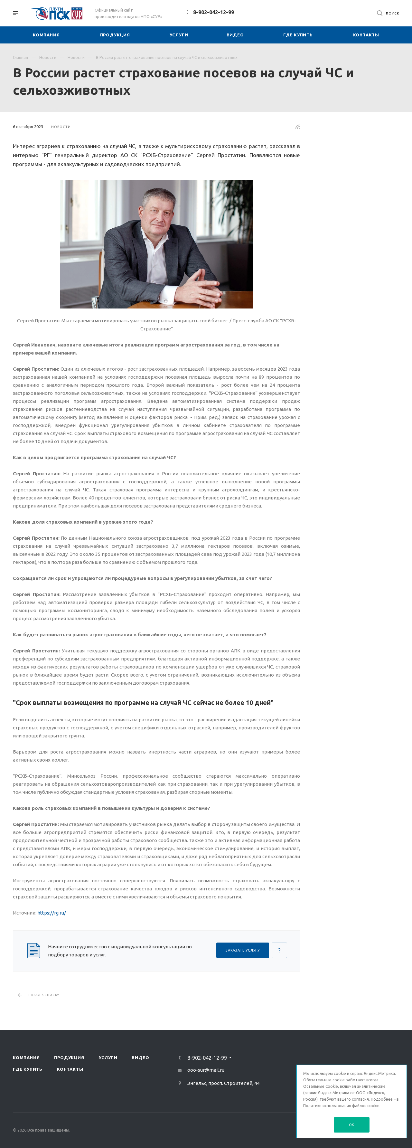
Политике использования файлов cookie (341, 1106)
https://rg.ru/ (51, 913)
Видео (140, 1057)
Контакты (70, 1069)
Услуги (108, 1057)
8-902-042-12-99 (213, 12)
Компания (26, 1057)
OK (352, 1125)
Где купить (27, 1069)
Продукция (69, 1057)
